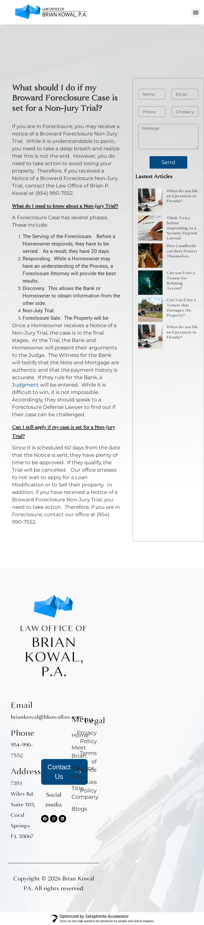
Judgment (25, 385)
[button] (195, 12)
